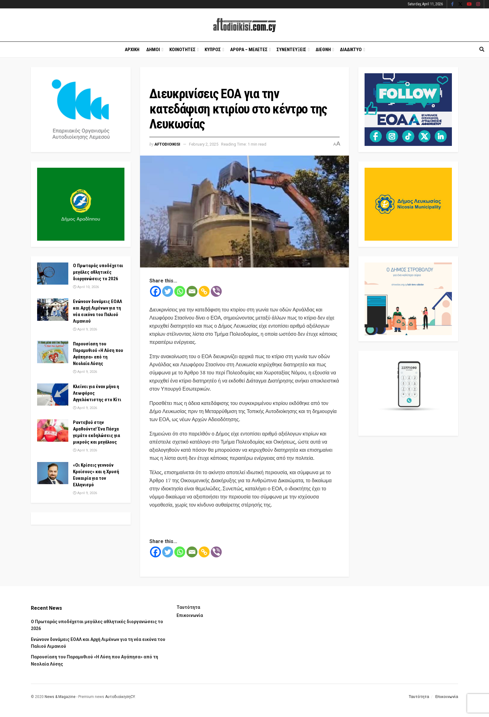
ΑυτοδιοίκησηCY (120, 697)
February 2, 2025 (203, 144)
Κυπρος (213, 49)
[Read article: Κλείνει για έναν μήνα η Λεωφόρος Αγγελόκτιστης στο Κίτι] (52, 394)
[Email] (191, 291)
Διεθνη (323, 49)
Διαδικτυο (351, 49)
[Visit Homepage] (244, 25)
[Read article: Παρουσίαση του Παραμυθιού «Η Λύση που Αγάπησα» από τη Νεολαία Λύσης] (52, 352)
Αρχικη (132, 49)
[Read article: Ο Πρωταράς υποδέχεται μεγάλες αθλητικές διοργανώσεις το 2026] (52, 273)
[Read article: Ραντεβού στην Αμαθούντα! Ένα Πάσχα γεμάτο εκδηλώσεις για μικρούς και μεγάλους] (52, 430)
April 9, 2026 (85, 329)
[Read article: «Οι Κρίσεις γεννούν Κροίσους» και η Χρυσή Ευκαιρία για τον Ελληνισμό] (52, 473)
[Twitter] (167, 291)
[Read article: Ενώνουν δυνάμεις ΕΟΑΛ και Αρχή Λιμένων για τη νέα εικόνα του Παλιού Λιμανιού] (52, 309)
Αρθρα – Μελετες (249, 49)
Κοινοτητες (182, 49)
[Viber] (216, 291)
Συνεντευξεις (291, 49)
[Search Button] (481, 49)
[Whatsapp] (179, 291)
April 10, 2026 (86, 287)
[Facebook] (155, 291)
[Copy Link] (204, 291)
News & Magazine (60, 697)
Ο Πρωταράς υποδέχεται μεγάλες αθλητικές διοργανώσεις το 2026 (98, 272)
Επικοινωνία (190, 615)
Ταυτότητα (188, 607)
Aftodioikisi (167, 144)
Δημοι (153, 49)
